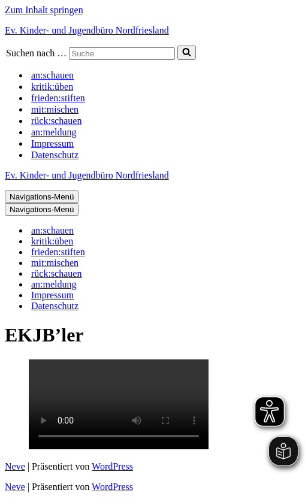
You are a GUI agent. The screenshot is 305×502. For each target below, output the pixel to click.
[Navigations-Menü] (41, 196)
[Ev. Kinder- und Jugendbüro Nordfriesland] (152, 30)
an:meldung (54, 132)
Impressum (52, 143)
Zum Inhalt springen (44, 10)
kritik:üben (52, 86)
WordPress (112, 466)
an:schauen (52, 75)
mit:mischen (54, 109)
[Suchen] (122, 53)
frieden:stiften (58, 98)
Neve (15, 466)
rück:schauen (56, 121)
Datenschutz (54, 155)
